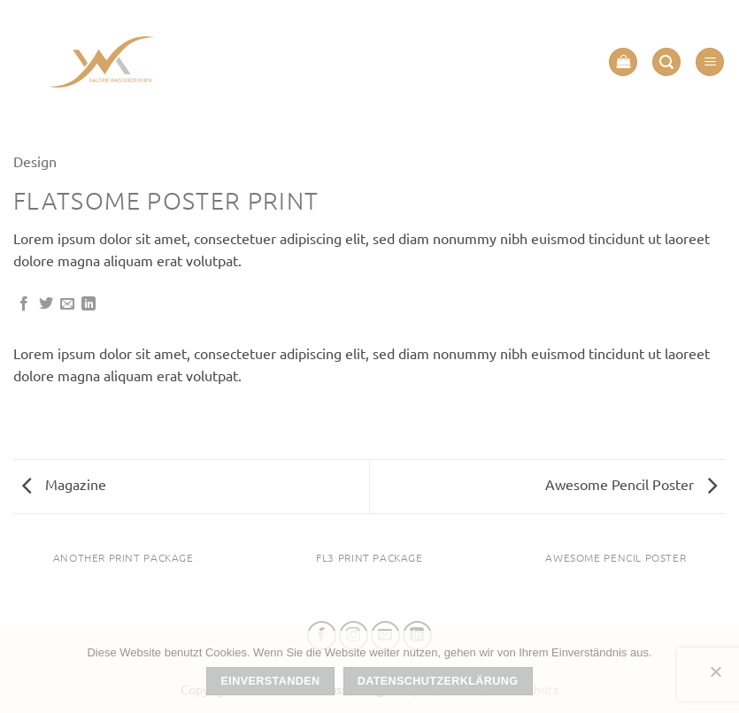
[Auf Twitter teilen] (46, 304)
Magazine (64, 484)
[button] (623, 62)
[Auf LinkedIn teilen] (88, 304)
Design (35, 161)
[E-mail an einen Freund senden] (67, 304)
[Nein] (715, 677)
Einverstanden (270, 681)
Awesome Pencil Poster (631, 484)
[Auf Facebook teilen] (24, 304)
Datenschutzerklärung (438, 681)
